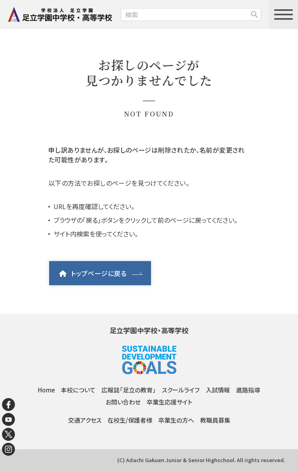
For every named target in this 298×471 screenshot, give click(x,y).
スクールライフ (181, 390)
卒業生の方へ (176, 420)
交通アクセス (84, 420)
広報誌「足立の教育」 (128, 390)
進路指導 (248, 390)
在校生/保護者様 (130, 420)
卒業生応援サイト (169, 402)
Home (46, 390)
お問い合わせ (123, 402)
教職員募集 (215, 420)
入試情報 (218, 390)
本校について (78, 390)
